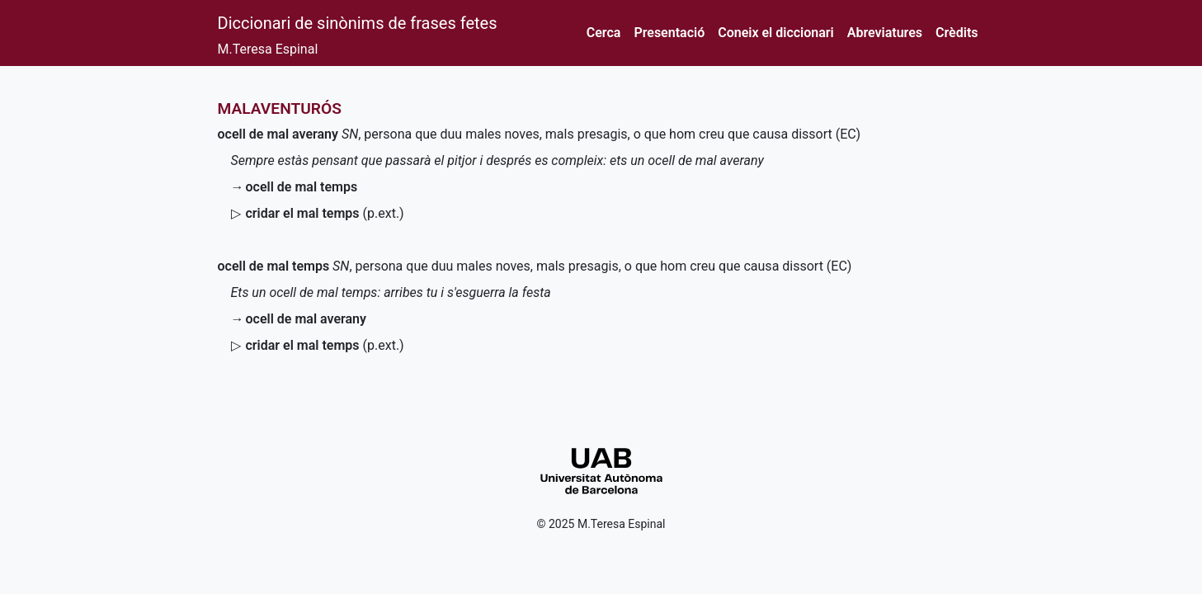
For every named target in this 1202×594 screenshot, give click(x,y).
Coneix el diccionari (776, 32)
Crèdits (957, 32)
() (325, 213)
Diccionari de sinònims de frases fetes (357, 23)
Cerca (604, 32)
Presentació (669, 32)
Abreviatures (884, 32)
